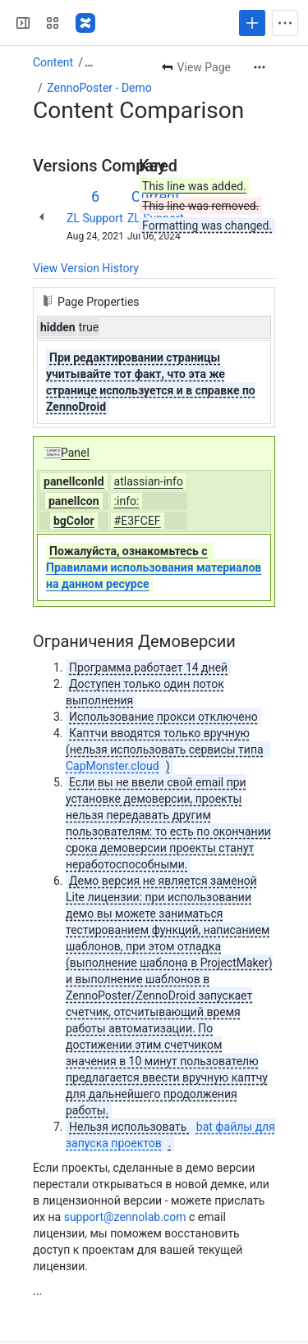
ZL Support (95, 218)
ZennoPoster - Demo (99, 87)
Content (53, 62)
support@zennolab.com (125, 1216)
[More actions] (259, 67)
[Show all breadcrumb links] (89, 62)
